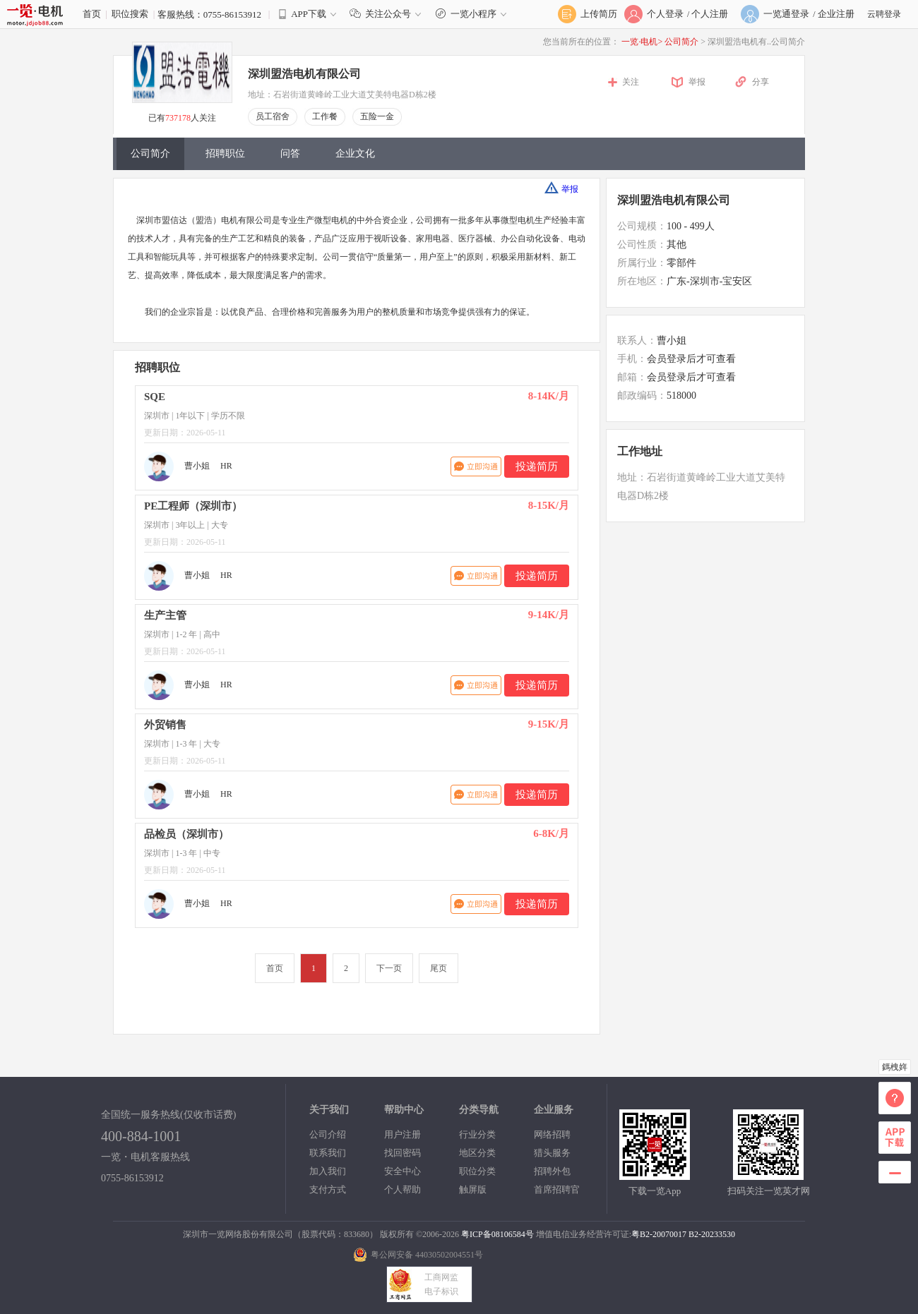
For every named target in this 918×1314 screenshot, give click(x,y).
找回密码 (402, 1152)
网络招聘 (552, 1134)
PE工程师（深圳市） (193, 506)
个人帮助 (402, 1189)
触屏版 (473, 1189)
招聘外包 (552, 1171)
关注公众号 (388, 13)
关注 (630, 82)
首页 (92, 13)
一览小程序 (473, 13)
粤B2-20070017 (658, 1234)
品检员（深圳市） (186, 834)
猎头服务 (552, 1152)
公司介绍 (327, 1134)
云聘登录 (884, 14)
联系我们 (327, 1152)
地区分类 (477, 1152)
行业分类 (477, 1134)
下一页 (389, 968)
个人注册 (709, 13)
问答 (290, 153)
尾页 (438, 968)
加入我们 (327, 1171)
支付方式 (327, 1189)
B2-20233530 (711, 1234)
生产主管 (165, 615)
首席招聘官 (557, 1189)
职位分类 (477, 1171)
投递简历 (536, 466)
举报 (696, 82)
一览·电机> (641, 42)
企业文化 (355, 153)
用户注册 (402, 1134)
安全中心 (402, 1171)
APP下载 (308, 13)
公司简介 (682, 42)
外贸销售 (165, 724)
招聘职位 (225, 153)
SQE (154, 396)
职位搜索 (130, 13)
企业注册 (836, 13)
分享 (760, 82)
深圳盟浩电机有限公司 (304, 74)
